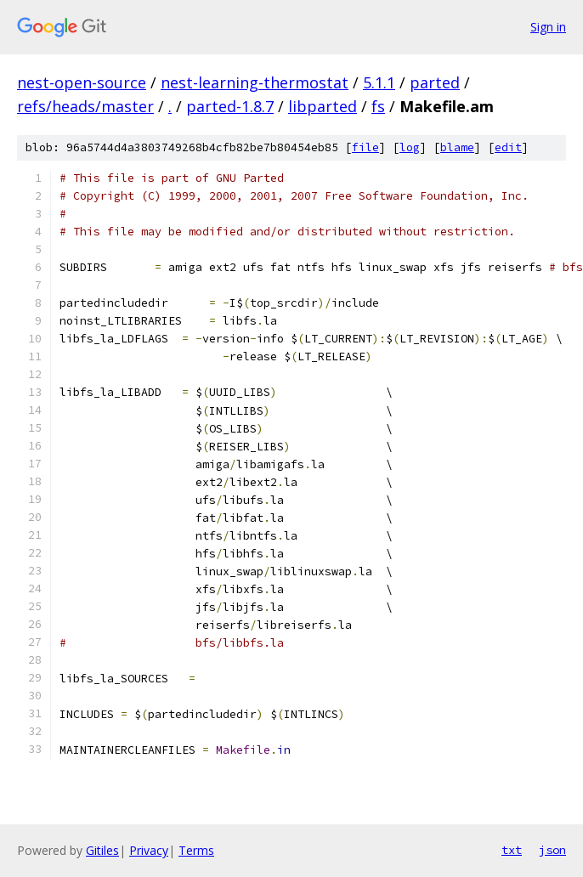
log (409, 147)
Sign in (548, 27)
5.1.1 (379, 82)
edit (508, 147)
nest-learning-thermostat (254, 82)
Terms (196, 850)
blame (457, 147)
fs (378, 106)
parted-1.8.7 (230, 106)
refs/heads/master (85, 106)
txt (511, 849)
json (552, 849)
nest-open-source (81, 82)
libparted (322, 106)
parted (435, 82)
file (365, 147)
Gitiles (102, 850)
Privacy (148, 850)
